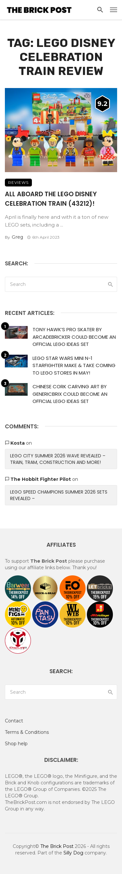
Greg (17, 237)
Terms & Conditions (27, 732)
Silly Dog (73, 853)
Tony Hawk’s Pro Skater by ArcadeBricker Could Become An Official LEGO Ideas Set (74, 337)
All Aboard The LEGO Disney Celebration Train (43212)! (51, 199)
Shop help (16, 744)
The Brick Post (57, 846)
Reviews (18, 182)
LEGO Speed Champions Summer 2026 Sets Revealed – (58, 495)
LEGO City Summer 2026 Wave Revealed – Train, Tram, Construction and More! (57, 459)
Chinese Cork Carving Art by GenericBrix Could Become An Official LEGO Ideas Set (70, 394)
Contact (14, 721)
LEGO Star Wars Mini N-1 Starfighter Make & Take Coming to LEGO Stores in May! (74, 365)
